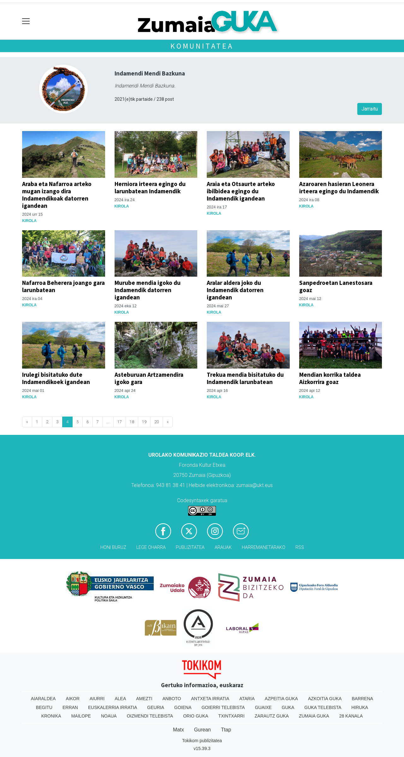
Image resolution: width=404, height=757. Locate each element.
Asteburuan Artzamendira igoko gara (149, 378)
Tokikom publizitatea (202, 740)
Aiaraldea (43, 698)
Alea (120, 698)
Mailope (81, 715)
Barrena (362, 698)
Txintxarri (231, 715)
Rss (299, 547)
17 (119, 421)
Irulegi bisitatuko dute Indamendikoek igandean (56, 378)
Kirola (29, 221)
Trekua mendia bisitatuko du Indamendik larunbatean (245, 378)
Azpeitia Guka (281, 698)
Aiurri (97, 698)
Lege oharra (151, 547)
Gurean (202, 729)
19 (144, 421)
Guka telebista (322, 707)
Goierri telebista (223, 707)
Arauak (223, 547)
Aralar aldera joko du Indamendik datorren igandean (235, 290)
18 (132, 421)
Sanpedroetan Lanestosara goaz (335, 286)
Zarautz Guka (272, 715)
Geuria (155, 707)
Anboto (172, 698)
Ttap (226, 729)
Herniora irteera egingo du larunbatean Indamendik (150, 187)
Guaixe (263, 707)
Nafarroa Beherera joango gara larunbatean (63, 286)
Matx (178, 729)
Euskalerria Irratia (112, 707)
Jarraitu (369, 109)
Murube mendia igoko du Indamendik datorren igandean (148, 290)
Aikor (73, 698)
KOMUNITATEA (202, 46)
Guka (288, 707)
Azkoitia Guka (325, 698)
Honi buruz (113, 547)
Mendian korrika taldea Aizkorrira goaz (330, 378)
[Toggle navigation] (26, 21)
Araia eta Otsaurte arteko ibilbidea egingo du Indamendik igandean (241, 191)
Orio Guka (195, 715)
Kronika (51, 715)
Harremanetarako (263, 547)
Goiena (182, 707)
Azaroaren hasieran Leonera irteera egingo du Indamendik (339, 187)
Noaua (109, 715)
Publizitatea (190, 547)
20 (156, 421)
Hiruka (359, 707)
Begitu (44, 707)
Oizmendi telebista (150, 715)
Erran (70, 707)
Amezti (144, 698)
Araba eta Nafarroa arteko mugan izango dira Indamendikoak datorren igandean (57, 194)
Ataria (247, 698)
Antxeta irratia (210, 698)
